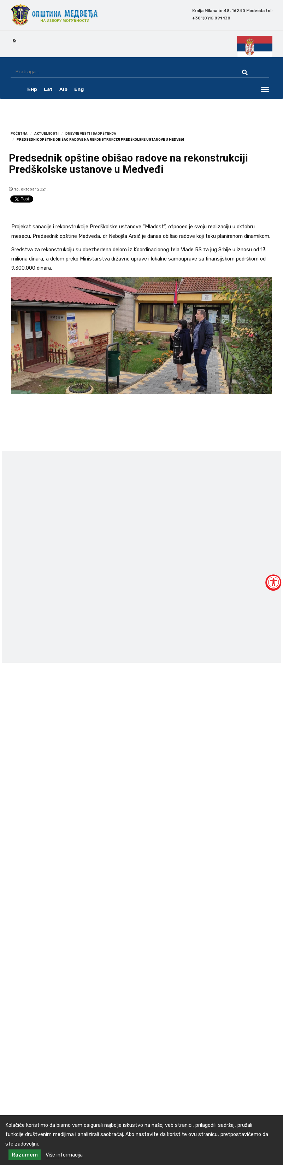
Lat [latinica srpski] (48, 89)
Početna (19, 133)
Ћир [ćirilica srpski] (31, 89)
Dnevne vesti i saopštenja (90, 133)
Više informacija (64, 1155)
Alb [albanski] (63, 89)
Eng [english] (79, 89)
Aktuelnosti (46, 133)
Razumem (25, 1155)
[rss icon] (14, 40)
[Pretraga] (120, 71)
